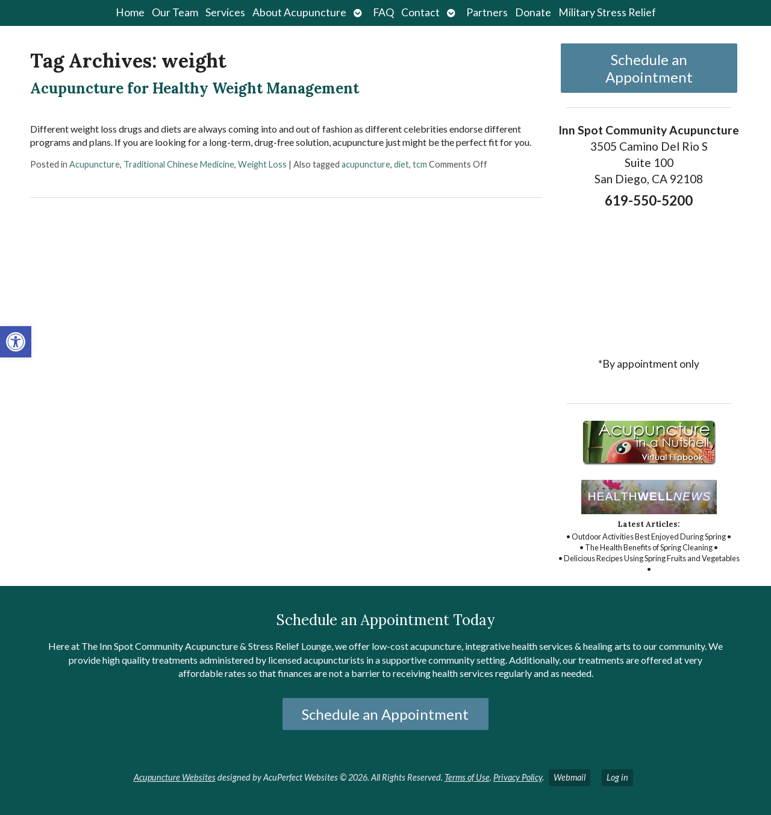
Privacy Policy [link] (517, 777)
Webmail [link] (569, 777)
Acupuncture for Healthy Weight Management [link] (194, 88)
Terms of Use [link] (467, 777)
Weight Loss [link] (262, 164)
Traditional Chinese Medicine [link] (178, 164)
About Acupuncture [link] (299, 12)
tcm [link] (420, 164)
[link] (15, 341)
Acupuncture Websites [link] (175, 777)
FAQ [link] (383, 12)
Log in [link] (617, 777)
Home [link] (130, 12)
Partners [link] (487, 12)
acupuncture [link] (366, 164)
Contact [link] (420, 12)
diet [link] (401, 164)
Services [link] (225, 12)
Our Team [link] (175, 12)
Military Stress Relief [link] (607, 12)
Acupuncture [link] (94, 164)
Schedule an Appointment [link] (649, 68)
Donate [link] (533, 12)
